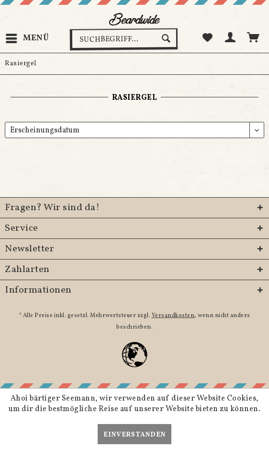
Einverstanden (134, 434)
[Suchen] (167, 38)
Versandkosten (173, 315)
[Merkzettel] (207, 38)
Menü (27, 37)
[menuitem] (27, 38)
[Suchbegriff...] (124, 39)
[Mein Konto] (230, 38)
